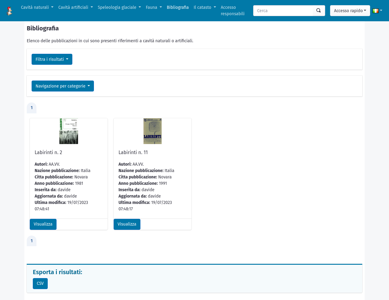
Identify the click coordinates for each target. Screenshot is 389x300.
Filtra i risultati (50, 59)
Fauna (152, 7)
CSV (40, 283)
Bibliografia (178, 7)
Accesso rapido (348, 10)
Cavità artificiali (73, 7)
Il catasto (203, 7)
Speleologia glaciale (118, 7)
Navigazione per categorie (61, 86)
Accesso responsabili (233, 10)
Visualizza (43, 224)
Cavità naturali (35, 7)
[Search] (283, 10)
